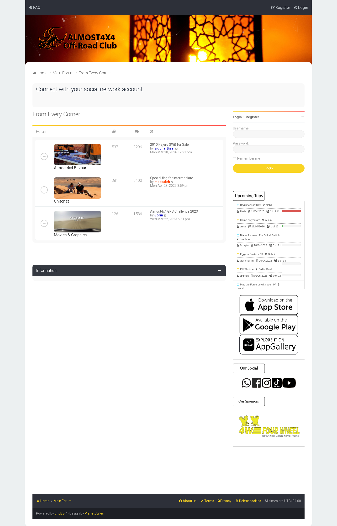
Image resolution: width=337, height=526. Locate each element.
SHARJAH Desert (269, 468)
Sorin (158, 215)
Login (237, 117)
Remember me (248, 158)
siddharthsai (164, 148)
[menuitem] (35, 7)
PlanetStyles (94, 513)
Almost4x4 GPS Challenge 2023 (174, 211)
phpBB (60, 513)
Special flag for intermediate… (172, 178)
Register (252, 117)
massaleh (162, 182)
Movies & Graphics (70, 234)
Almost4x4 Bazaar (70, 167)
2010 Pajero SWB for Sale (169, 144)
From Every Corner (56, 114)
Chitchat (61, 201)
